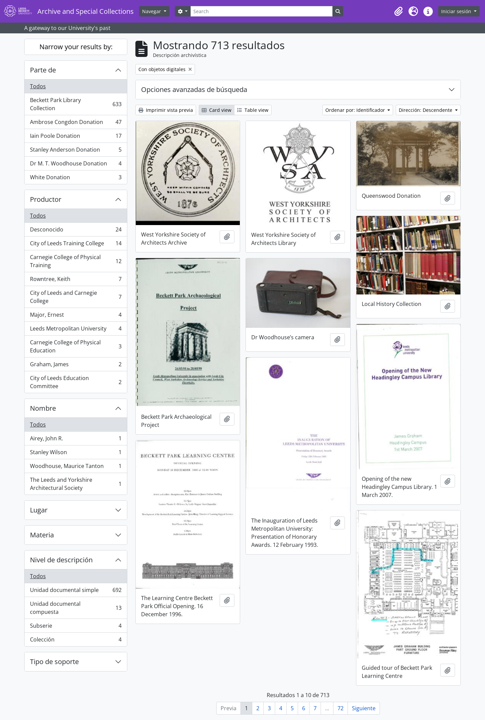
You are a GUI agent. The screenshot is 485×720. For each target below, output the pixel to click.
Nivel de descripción (61, 559)
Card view (216, 110)
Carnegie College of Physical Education (76, 346)
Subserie (76, 627)
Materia (42, 534)
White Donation (76, 178)
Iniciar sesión (457, 11)
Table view (252, 110)
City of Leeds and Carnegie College (76, 297)
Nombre (43, 408)
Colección (76, 640)
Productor (45, 199)
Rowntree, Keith (76, 280)
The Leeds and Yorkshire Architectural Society (76, 484)
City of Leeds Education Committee (76, 382)
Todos (38, 86)
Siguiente (364, 708)
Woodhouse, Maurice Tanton (76, 467)
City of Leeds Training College (76, 244)
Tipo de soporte (54, 661)
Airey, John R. (76, 439)
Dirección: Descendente (426, 110)
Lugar (38, 509)
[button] (398, 11)
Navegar (152, 11)
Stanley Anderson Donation (76, 151)
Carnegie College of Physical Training (76, 261)
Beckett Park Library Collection (76, 104)
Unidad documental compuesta (76, 608)
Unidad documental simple (76, 591)
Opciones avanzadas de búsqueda (194, 89)
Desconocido (76, 231)
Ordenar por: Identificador (355, 110)
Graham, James (76, 365)
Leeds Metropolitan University (76, 330)
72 (340, 708)
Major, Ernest (76, 316)
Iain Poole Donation (76, 137)
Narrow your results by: (75, 46)
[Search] (261, 11)
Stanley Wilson (76, 453)
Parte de (43, 69)
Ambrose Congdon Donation (76, 123)
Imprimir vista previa (165, 110)
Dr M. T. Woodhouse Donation (76, 164)
